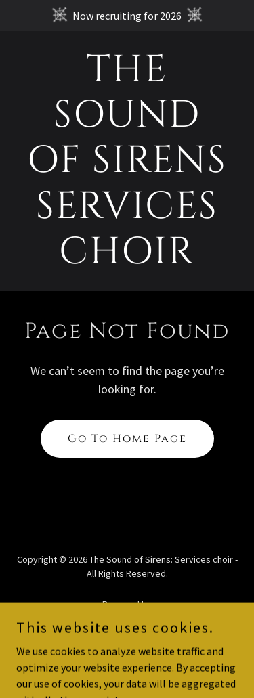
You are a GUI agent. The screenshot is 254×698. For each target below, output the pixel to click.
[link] (127, 259)
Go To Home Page (127, 438)
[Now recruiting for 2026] (127, 15)
